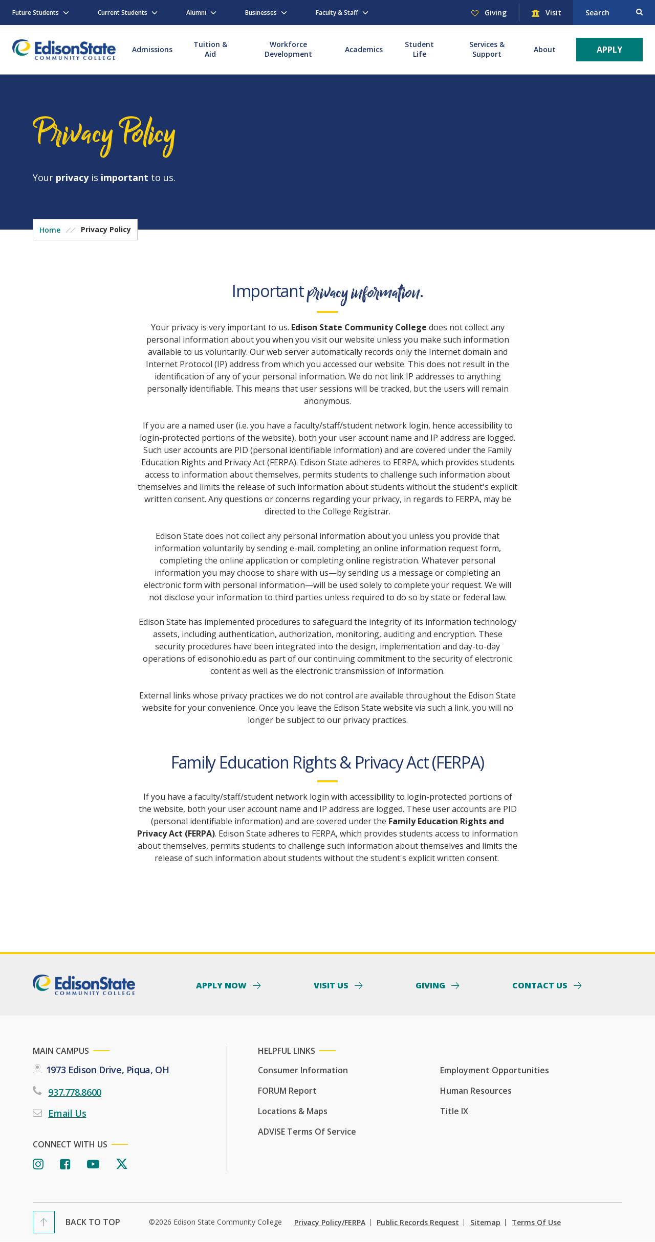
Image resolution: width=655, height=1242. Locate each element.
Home (49, 230)
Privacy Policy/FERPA (329, 1222)
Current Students (122, 12)
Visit (552, 12)
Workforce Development (288, 49)
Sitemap (485, 1222)
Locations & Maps (293, 1111)
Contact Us (541, 984)
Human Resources (476, 1090)
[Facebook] (65, 1164)
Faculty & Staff (337, 12)
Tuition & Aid (210, 49)
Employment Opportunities (494, 1070)
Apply (609, 49)
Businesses (261, 12)
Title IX (454, 1111)
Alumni (196, 12)
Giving (495, 12)
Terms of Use (536, 1222)
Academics (364, 49)
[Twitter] (121, 1164)
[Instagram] (38, 1164)
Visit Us (332, 984)
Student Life (419, 49)
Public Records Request (418, 1222)
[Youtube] (93, 1164)
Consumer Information (303, 1070)
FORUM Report (287, 1090)
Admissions (152, 49)
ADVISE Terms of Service (307, 1131)
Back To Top (93, 1222)
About (545, 49)
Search (597, 12)
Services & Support (487, 49)
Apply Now (222, 984)
